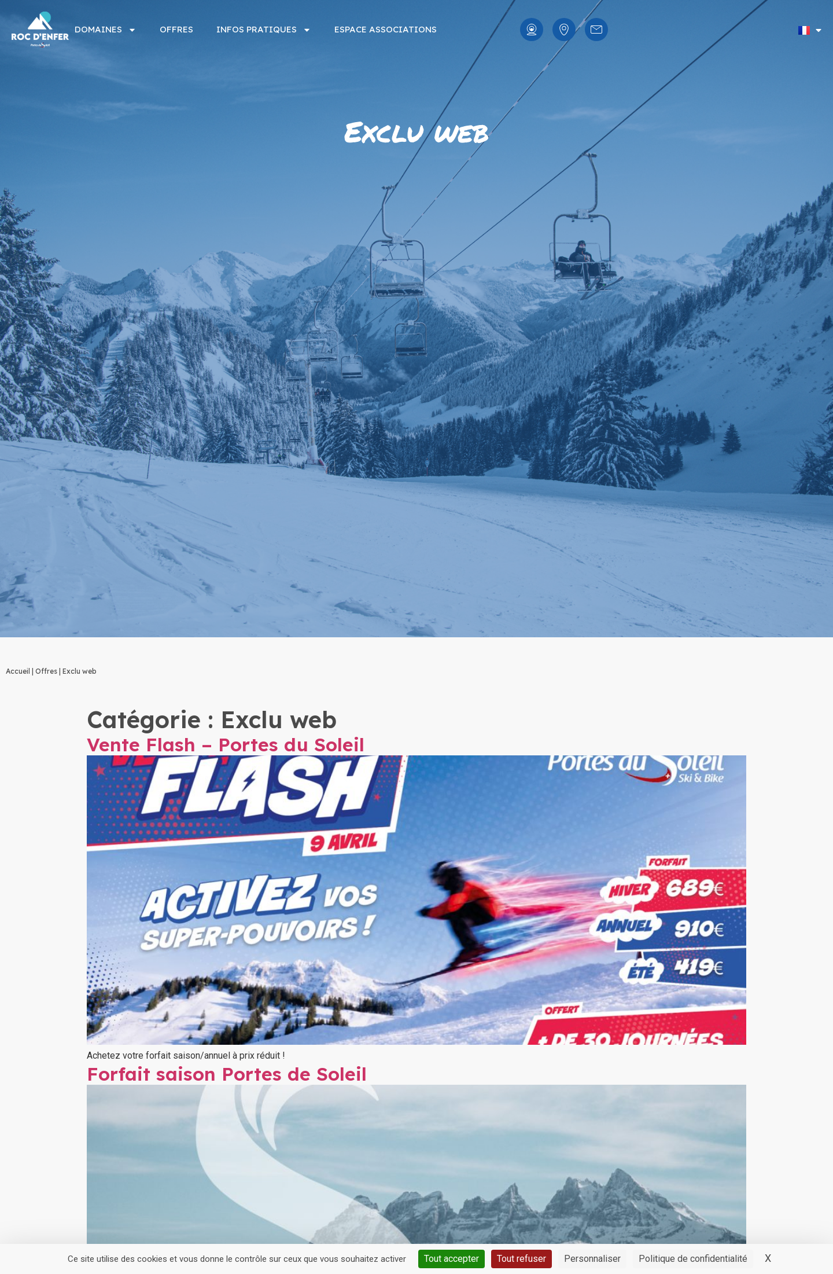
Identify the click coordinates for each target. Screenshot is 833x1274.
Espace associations (385, 29)
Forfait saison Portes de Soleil (227, 1073)
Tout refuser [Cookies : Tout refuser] (521, 1258)
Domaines (106, 29)
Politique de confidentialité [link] (693, 1258)
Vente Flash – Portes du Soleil (225, 744)
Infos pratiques (263, 29)
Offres (176, 29)
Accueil (18, 671)
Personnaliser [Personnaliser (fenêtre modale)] (592, 1258)
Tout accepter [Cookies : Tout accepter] (451, 1258)
